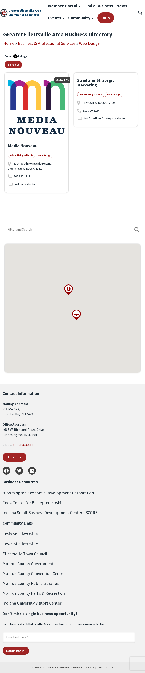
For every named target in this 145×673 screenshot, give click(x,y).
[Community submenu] (92, 18)
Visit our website (24, 184)
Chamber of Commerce (24, 15)
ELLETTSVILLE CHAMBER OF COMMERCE (61, 667)
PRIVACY (90, 667)
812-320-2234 (91, 110)
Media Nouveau (22, 145)
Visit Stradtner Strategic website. (104, 118)
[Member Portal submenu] (79, 6)
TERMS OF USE (105, 667)
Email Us (14, 457)
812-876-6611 (23, 445)
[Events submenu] (63, 18)
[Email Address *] (69, 637)
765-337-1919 (22, 176)
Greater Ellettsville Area (25, 10)
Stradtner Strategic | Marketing (97, 82)
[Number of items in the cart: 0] (139, 13)
